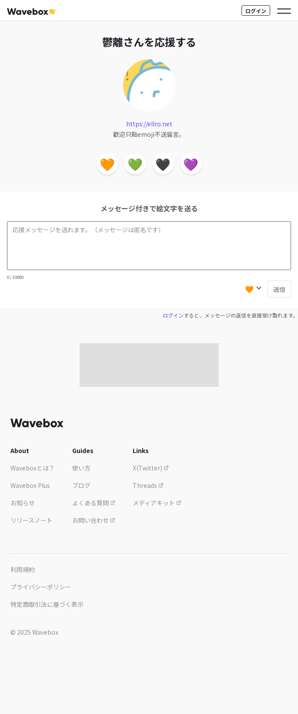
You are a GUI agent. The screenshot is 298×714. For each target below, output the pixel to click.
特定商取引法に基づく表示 (47, 604)
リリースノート (31, 520)
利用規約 (22, 569)
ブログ (81, 485)
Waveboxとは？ (32, 468)
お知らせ (22, 502)
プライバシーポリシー (40, 586)
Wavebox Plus (30, 485)
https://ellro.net (149, 123)
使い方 (81, 468)
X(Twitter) (151, 468)
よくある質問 (93, 502)
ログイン (255, 10)
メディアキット (157, 502)
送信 (279, 289)
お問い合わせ (93, 520)
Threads (148, 485)
